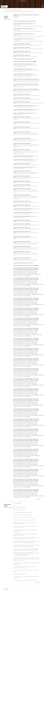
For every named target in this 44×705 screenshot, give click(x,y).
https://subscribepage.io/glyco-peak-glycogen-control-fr (27, 202)
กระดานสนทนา (7, 10)
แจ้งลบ (14, 19)
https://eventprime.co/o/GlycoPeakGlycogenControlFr (26, 164)
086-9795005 (22, 1)
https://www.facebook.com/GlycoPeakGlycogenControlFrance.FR (20, 11)
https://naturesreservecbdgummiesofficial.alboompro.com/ (28, 225)
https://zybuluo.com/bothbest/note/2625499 (22, 517)
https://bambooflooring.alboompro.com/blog (22, 512)
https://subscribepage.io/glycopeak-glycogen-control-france (28, 206)
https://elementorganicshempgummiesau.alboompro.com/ (28, 95)
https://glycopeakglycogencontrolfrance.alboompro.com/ (27, 182)
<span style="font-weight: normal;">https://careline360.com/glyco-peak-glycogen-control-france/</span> (26, 70)
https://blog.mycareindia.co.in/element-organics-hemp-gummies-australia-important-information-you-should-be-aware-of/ (26, 134)
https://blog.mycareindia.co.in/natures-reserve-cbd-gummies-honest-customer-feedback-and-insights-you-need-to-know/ (25, 254)
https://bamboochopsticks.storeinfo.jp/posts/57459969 (24, 520)
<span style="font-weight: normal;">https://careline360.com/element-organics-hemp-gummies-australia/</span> (25, 75)
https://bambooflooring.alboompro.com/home (22, 515)
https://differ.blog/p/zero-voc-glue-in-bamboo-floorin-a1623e (25, 580)
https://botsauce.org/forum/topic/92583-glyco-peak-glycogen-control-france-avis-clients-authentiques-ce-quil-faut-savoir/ (25, 191)
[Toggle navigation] (42, 6)
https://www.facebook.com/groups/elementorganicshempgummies (29, 52)
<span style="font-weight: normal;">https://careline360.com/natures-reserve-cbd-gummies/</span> (25, 65)
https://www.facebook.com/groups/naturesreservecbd (27, 56)
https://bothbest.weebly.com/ (19, 509)
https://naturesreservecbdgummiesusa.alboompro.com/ (27, 221)
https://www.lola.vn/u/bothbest (19, 507)
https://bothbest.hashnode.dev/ (19, 574)
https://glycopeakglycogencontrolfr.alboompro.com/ (26, 186)
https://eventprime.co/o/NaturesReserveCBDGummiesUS (27, 228)
